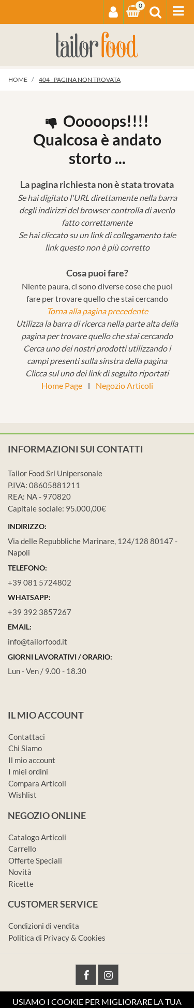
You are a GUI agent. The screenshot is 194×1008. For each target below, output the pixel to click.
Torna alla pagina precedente (97, 311)
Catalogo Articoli (37, 837)
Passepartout (140, 1001)
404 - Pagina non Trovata (80, 79)
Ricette (21, 883)
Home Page (61, 385)
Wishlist (22, 794)
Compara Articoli (37, 783)
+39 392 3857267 (39, 612)
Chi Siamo (25, 748)
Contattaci (26, 736)
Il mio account (31, 760)
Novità (20, 871)
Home (17, 79)
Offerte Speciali (35, 860)
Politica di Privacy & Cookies (57, 937)
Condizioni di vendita (43, 925)
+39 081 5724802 (39, 582)
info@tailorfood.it (37, 641)
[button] (113, 12)
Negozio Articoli (124, 385)
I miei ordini (28, 771)
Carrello (22, 848)
